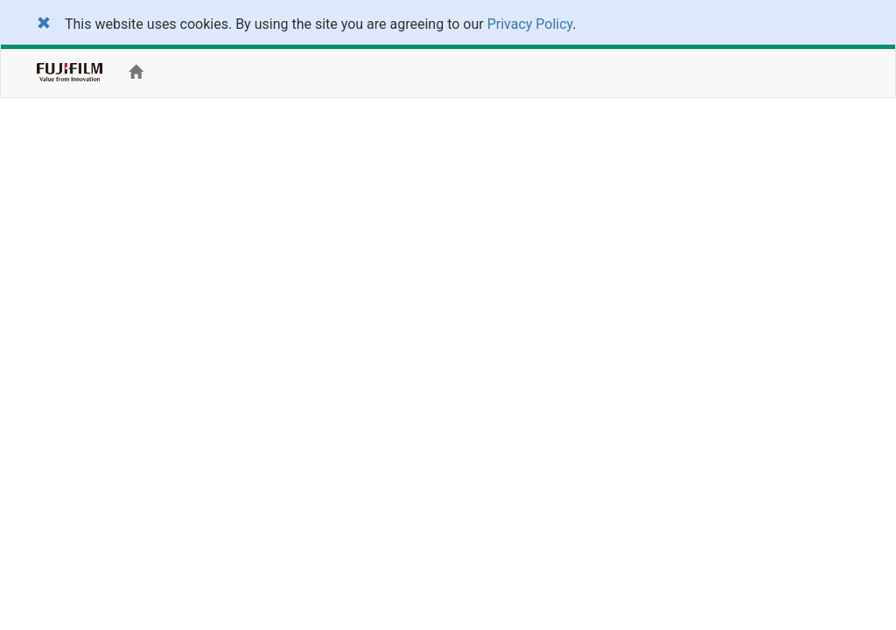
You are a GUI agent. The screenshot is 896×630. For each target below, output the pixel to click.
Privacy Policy (530, 24)
